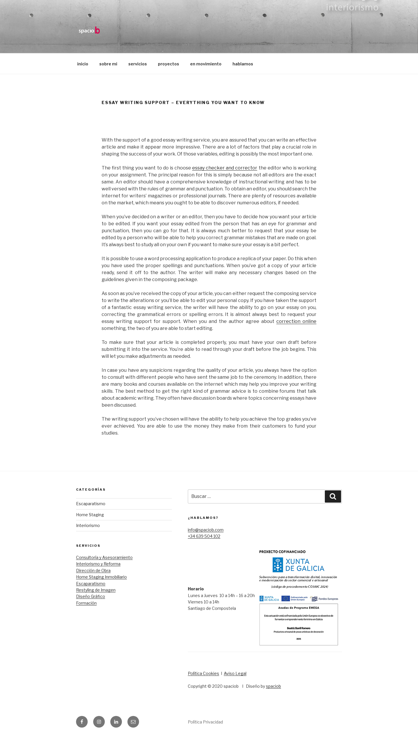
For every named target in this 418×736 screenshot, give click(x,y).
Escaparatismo (90, 503)
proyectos (168, 63)
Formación (86, 603)
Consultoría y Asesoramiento (104, 557)
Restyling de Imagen (96, 589)
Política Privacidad (205, 721)
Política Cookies (203, 673)
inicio (82, 63)
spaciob (273, 686)
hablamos (243, 63)
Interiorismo (88, 525)
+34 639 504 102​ (204, 536)
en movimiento (205, 63)
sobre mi (108, 63)
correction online (296, 321)
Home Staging (90, 514)
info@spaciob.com (206, 529)
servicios (137, 63)
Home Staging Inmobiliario (101, 576)
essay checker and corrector (224, 168)
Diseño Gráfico (90, 596)
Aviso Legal (235, 673)
